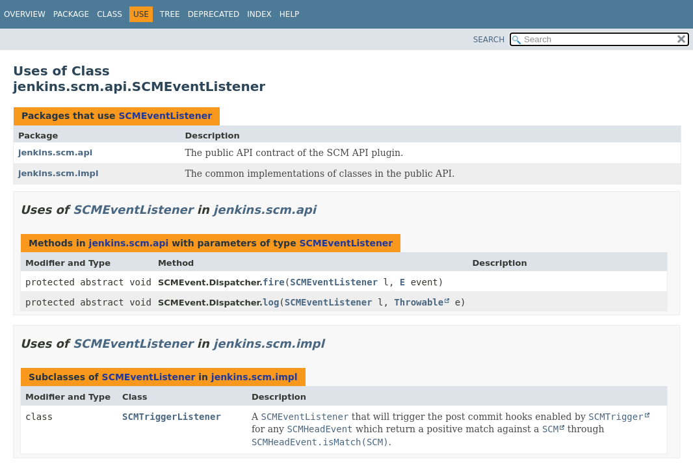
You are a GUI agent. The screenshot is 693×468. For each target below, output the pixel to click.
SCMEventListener (165, 115)
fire (274, 282)
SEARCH (489, 39)
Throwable (418, 302)
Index (259, 14)
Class (109, 14)
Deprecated (214, 14)
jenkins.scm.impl (58, 173)
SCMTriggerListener (171, 416)
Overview (25, 14)
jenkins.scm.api (55, 152)
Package (71, 14)
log (271, 302)
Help (290, 14)
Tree (170, 14)
